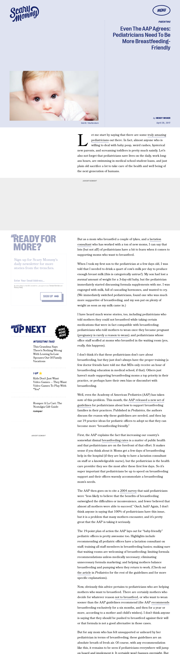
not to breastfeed (126, 597)
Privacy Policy (18, 289)
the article (84, 573)
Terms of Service (54, 288)
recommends (160, 602)
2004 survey (128, 491)
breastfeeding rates (115, 440)
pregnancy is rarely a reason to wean (103, 335)
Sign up (48, 298)
